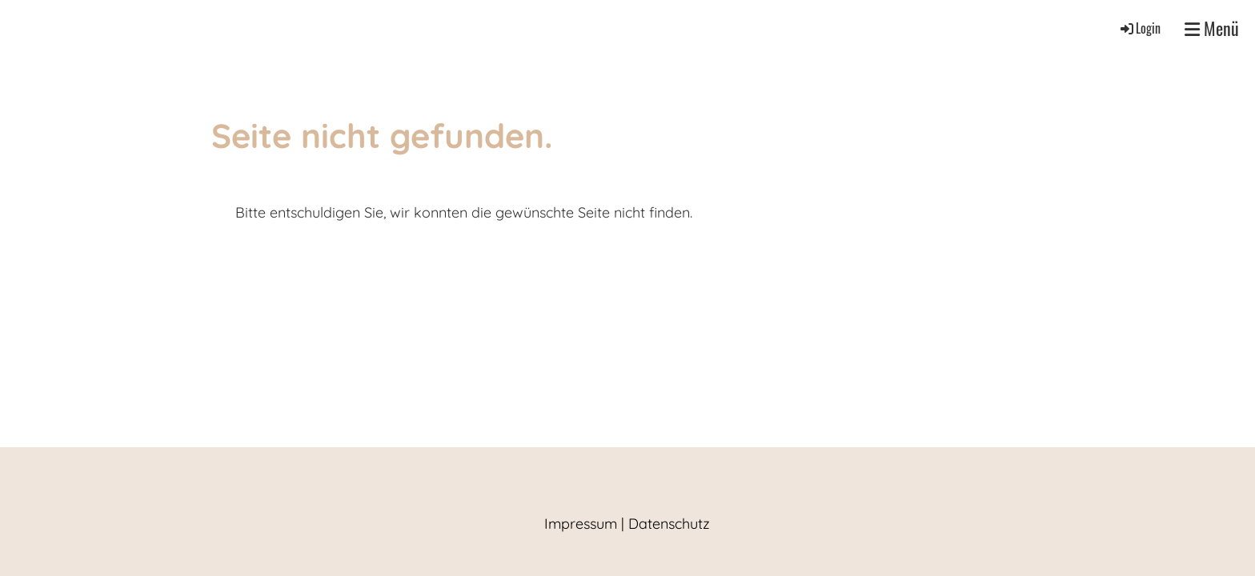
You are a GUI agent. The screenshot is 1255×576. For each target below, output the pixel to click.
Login (1139, 28)
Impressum (580, 523)
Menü (1212, 28)
